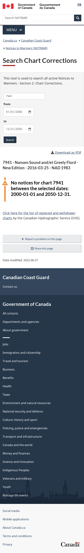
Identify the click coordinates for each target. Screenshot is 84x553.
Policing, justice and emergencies (25, 428)
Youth (7, 487)
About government (15, 330)
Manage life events (15, 495)
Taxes (6, 395)
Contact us (10, 287)
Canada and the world (17, 445)
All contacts (10, 313)
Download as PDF (68, 152)
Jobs (5, 344)
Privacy (7, 544)
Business (9, 369)
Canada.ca (10, 40)
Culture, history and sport (20, 420)
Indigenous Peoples (16, 470)
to (5, 121)
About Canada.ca (14, 528)
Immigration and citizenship (22, 353)
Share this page (42, 248)
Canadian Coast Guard (36, 40)
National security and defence (23, 411)
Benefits (8, 378)
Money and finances (16, 453)
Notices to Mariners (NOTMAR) (27, 48)
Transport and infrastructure (22, 437)
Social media (11, 511)
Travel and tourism (15, 361)
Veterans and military (17, 479)
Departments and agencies (21, 322)
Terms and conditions (17, 536)
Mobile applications (16, 519)
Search (10, 139)
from (7, 104)
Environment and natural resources (27, 403)
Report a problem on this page (43, 239)
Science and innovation (18, 462)
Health (7, 386)
